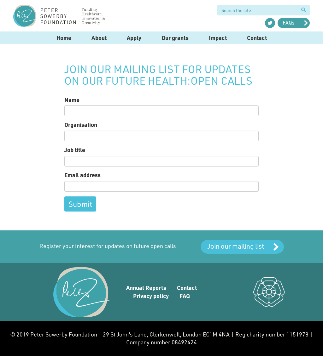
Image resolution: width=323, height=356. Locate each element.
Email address (82, 175)
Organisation (80, 124)
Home (63, 38)
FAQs (289, 22)
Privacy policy (151, 296)
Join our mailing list (235, 246)
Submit (80, 204)
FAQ (184, 296)
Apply (134, 38)
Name (71, 100)
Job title (74, 150)
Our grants (175, 38)
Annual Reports (146, 287)
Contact (257, 38)
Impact (218, 38)
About (99, 38)
